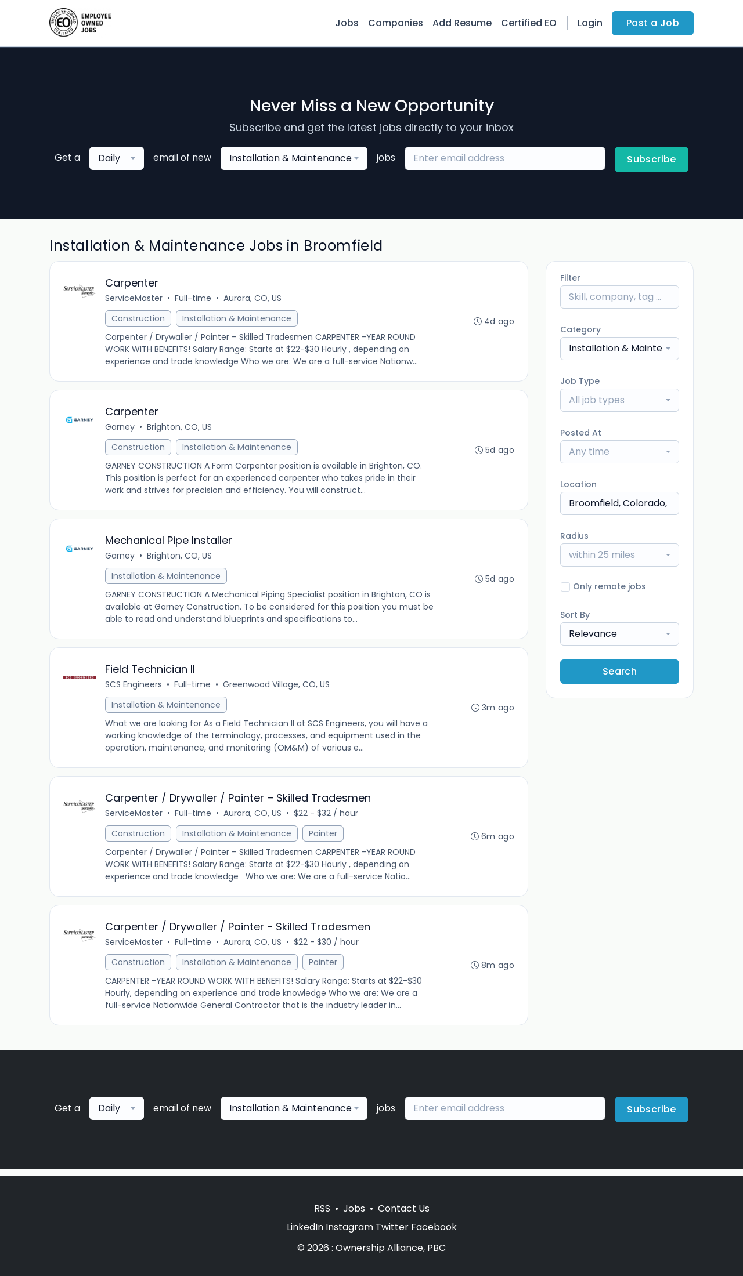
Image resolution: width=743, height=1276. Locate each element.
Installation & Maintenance (237, 319)
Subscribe (651, 159)
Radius (574, 536)
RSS (322, 1208)
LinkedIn (305, 1227)
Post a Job (652, 23)
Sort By (575, 615)
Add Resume (462, 23)
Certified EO (529, 23)
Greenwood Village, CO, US (276, 688)
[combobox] (116, 158)
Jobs (347, 23)
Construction (138, 319)
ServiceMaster (134, 298)
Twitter (392, 1227)
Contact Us (404, 1208)
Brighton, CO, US (179, 428)
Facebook (434, 1227)
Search (620, 671)
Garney (120, 428)
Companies (395, 23)
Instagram (349, 1227)
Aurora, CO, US (253, 298)
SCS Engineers (134, 688)
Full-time (193, 298)
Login (590, 23)
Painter (323, 838)
